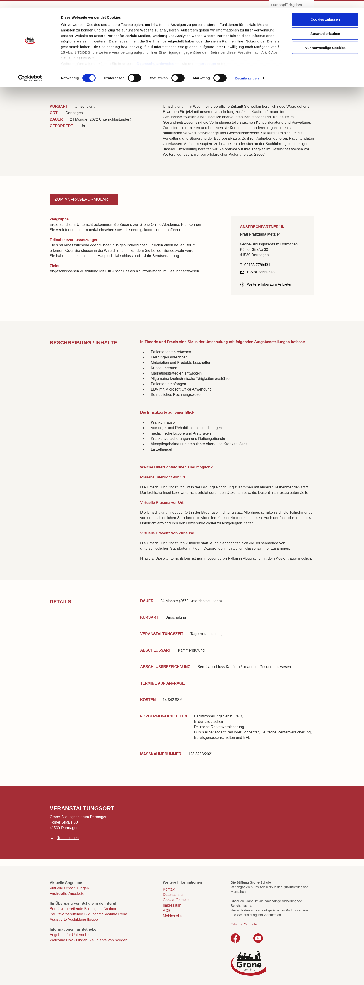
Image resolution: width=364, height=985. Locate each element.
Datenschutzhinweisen (157, 56)
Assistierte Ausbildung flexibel (74, 919)
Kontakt (169, 889)
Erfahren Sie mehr (244, 924)
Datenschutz (173, 895)
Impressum (206, 56)
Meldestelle (172, 916)
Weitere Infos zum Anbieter (269, 284)
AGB (167, 911)
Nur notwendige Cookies (325, 40)
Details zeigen (247, 70)
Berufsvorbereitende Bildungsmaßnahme (83, 909)
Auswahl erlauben (325, 26)
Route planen (68, 838)
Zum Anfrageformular (82, 199)
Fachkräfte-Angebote (67, 893)
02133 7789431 (257, 265)
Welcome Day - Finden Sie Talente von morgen (88, 940)
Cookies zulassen (325, 12)
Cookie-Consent (176, 900)
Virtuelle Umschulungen (69, 888)
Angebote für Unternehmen (72, 935)
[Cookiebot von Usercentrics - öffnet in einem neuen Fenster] (30, 70)
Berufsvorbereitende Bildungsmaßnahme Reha (88, 914)
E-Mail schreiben (261, 272)
